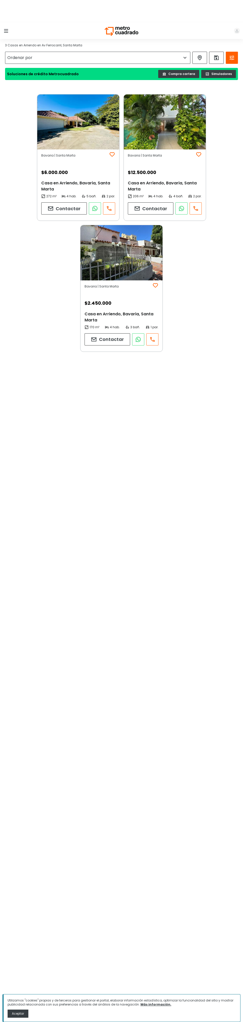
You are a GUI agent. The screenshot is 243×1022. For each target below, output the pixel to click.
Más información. (155, 1004)
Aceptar (18, 1013)
